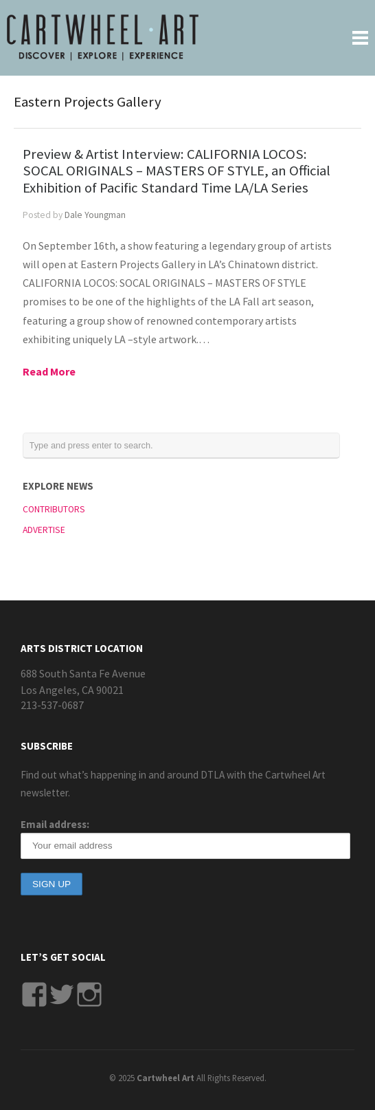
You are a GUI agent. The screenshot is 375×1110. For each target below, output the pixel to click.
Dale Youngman (95, 215)
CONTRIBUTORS (54, 509)
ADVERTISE (44, 530)
